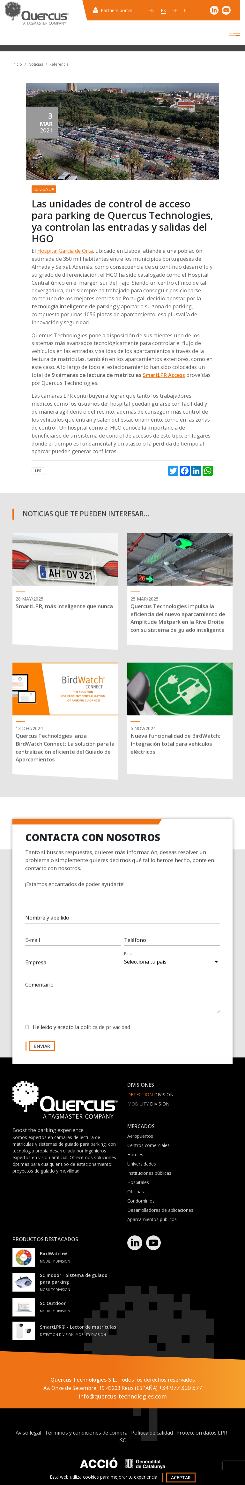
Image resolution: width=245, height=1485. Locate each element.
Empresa (35, 966)
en (151, 10)
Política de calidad (152, 1432)
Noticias (35, 64)
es (163, 10)
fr (175, 10)
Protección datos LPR (201, 1432)
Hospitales (138, 1182)
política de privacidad (105, 1031)
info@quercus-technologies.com (122, 1396)
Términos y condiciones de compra (86, 1432)
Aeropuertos (140, 1136)
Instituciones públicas (149, 1173)
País (127, 957)
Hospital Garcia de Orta (65, 250)
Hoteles (135, 1154)
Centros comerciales (148, 1145)
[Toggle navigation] (228, 33)
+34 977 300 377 (180, 1388)
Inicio (17, 64)
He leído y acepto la (81, 1031)
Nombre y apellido (47, 921)
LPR (38, 471)
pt (187, 10)
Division (150, 1094)
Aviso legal (28, 1432)
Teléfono (135, 944)
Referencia (59, 64)
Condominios (141, 1201)
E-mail (32, 944)
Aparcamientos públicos (152, 1219)
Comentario (39, 988)
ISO (122, 1440)
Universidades (141, 1164)
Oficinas (135, 1192)
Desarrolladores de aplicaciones (160, 1210)
